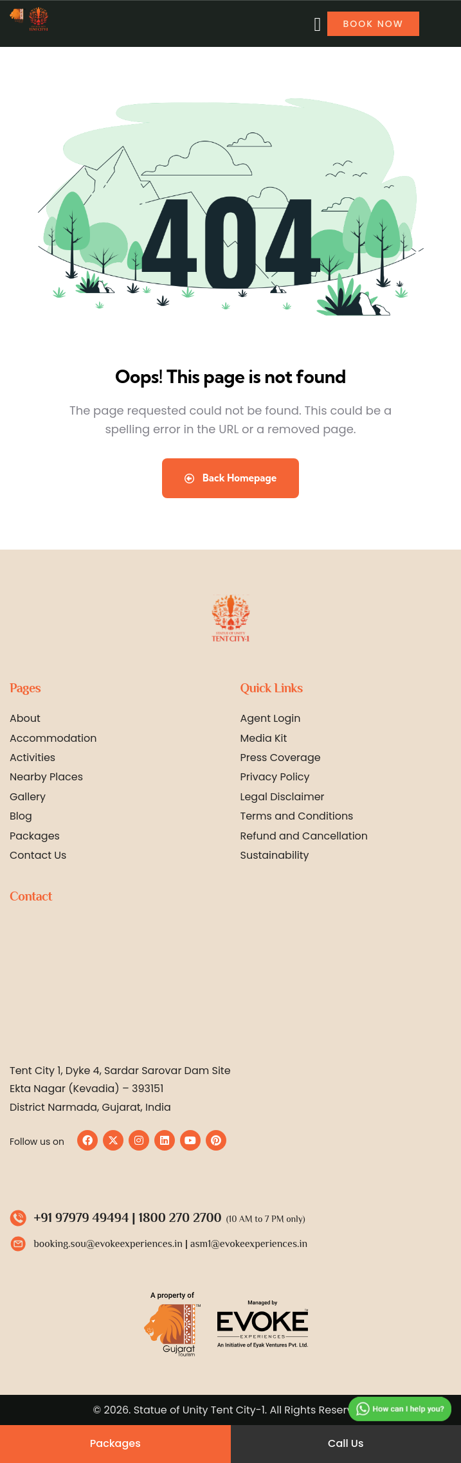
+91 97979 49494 (81, 1217)
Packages (115, 1443)
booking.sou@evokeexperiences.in (108, 1244)
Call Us (345, 1443)
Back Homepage (231, 478)
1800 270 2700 (180, 1217)
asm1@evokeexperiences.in (248, 1244)
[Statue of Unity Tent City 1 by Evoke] (229, 984)
